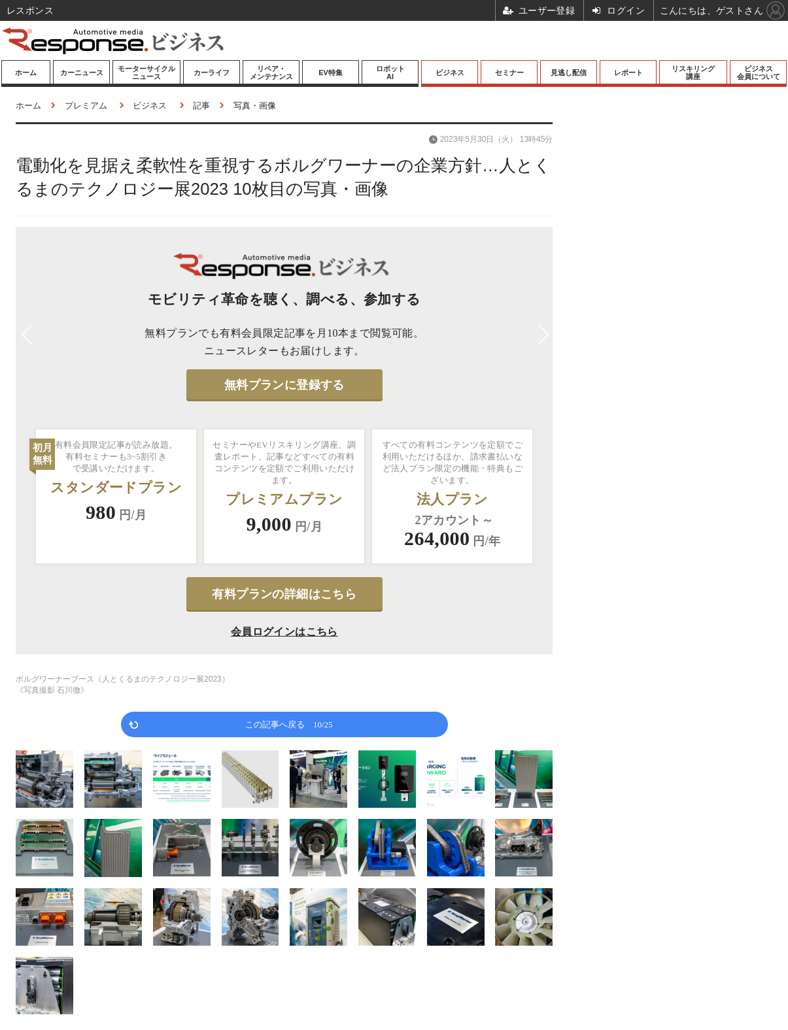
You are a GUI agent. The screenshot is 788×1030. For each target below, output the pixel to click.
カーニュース (81, 72)
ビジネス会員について (758, 72)
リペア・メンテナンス (271, 72)
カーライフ (212, 72)
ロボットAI (390, 72)
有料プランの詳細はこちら (284, 594)
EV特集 (330, 72)
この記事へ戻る (289, 724)
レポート (628, 72)
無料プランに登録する (284, 384)
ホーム (26, 72)
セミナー (509, 72)
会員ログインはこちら (284, 631)
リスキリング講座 (693, 72)
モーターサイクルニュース (146, 72)
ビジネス (450, 72)
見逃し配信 (569, 72)
